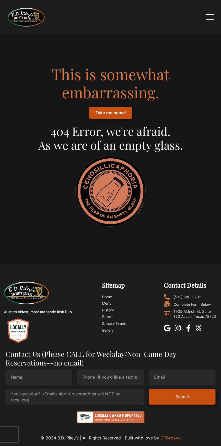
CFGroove (170, 437)
